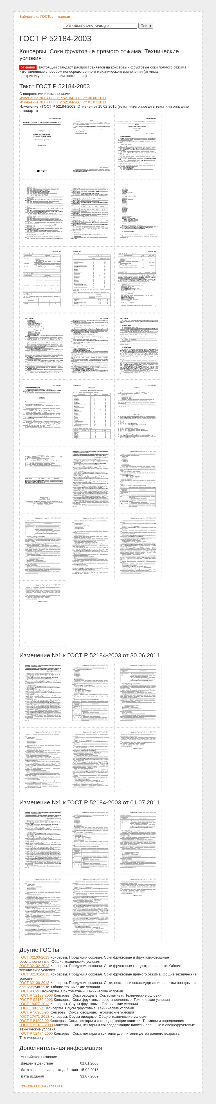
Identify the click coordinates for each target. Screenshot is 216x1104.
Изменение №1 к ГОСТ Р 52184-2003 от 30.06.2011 (62, 98)
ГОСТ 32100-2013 (34, 983)
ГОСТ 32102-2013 (34, 966)
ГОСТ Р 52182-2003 (36, 1025)
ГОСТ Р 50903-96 (34, 1012)
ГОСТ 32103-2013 (34, 957)
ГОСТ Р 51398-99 (34, 1021)
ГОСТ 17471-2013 (34, 1016)
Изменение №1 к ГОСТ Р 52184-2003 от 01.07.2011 (62, 102)
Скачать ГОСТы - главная (41, 1086)
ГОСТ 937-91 (30, 991)
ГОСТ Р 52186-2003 (36, 999)
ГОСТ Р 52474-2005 (36, 1033)
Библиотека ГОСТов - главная (44, 16)
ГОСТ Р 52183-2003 (36, 995)
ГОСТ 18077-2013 (34, 1004)
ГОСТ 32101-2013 (34, 974)
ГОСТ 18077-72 (32, 1008)
